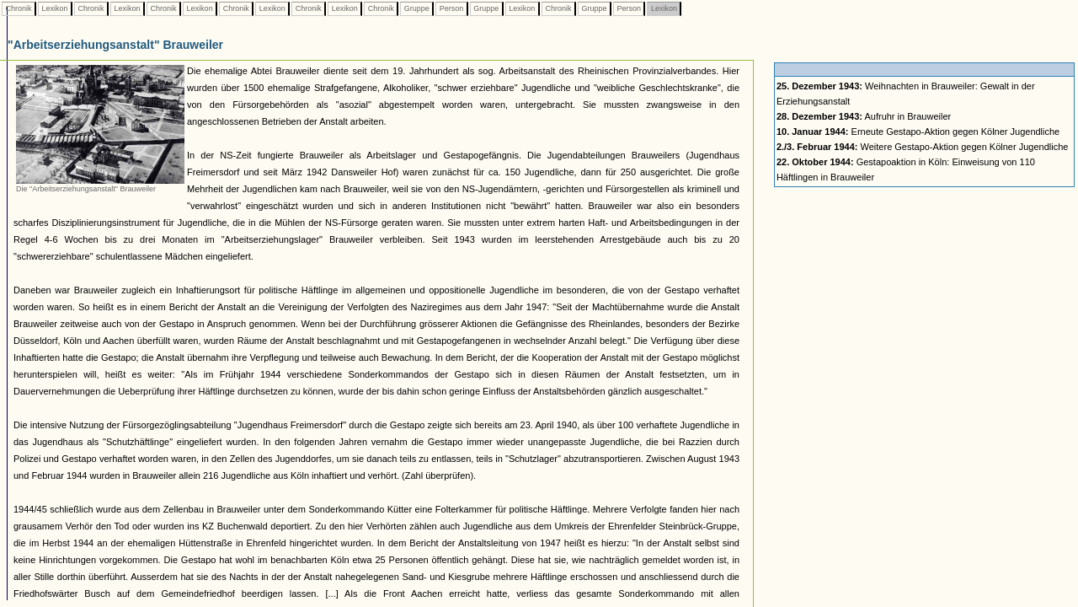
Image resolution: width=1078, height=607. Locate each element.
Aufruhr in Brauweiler (863, 116)
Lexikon (55, 8)
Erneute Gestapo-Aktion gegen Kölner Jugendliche (917, 131)
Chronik (18, 8)
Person (451, 8)
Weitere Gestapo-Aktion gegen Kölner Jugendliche (922, 147)
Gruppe (416, 8)
